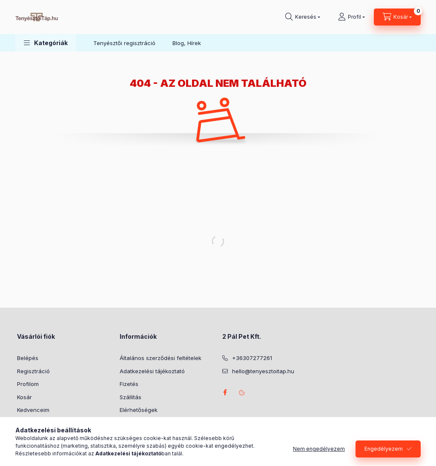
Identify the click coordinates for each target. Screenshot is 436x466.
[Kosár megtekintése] (397, 17)
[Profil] (351, 17)
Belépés (27, 358)
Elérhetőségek (139, 409)
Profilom (28, 383)
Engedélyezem (383, 449)
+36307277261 (252, 358)
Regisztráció (33, 371)
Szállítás (130, 397)
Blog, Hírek (186, 43)
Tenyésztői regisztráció (124, 43)
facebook (224, 392)
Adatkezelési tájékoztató (152, 371)
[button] (45, 42)
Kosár (24, 397)
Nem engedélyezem (319, 449)
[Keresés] (302, 17)
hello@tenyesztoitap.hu (263, 371)
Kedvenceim (33, 409)
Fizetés (129, 383)
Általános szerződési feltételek (160, 358)
